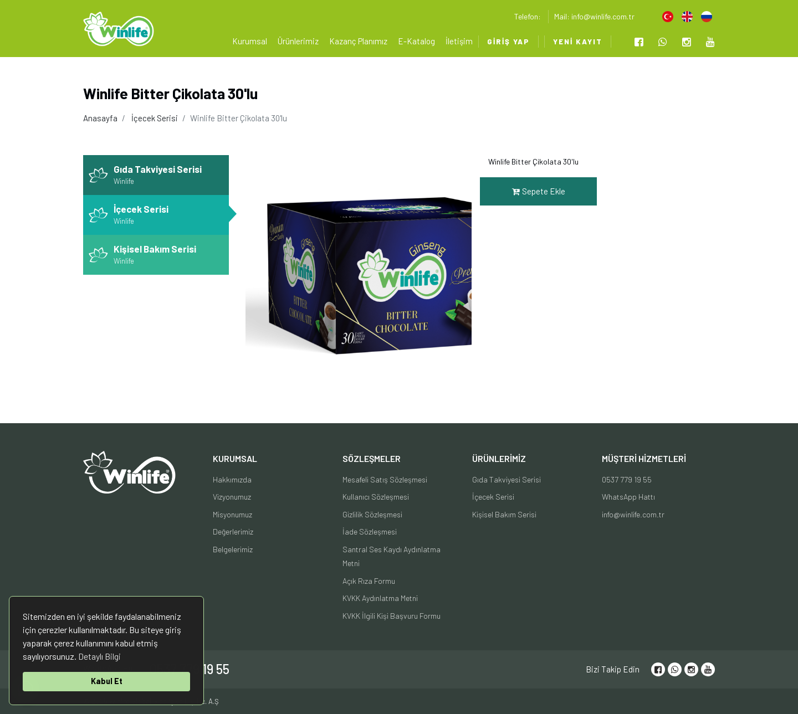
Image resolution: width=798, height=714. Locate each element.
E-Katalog (416, 41)
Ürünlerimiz (298, 41)
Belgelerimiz (233, 549)
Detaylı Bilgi (99, 656)
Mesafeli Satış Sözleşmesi (384, 479)
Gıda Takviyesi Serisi (506, 479)
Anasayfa (100, 118)
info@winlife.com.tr (633, 514)
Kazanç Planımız (358, 41)
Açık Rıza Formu (368, 580)
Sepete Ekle (538, 191)
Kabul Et (106, 681)
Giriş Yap (508, 41)
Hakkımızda (232, 479)
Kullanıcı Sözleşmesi (375, 496)
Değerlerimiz (233, 531)
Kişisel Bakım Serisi (504, 514)
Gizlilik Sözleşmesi (372, 514)
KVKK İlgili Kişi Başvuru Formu (391, 615)
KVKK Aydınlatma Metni (380, 598)
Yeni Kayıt (577, 41)
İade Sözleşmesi (369, 531)
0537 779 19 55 (627, 479)
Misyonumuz (232, 514)
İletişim (459, 41)
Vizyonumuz (232, 496)
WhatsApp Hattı (628, 496)
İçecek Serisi (154, 118)
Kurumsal (249, 41)
